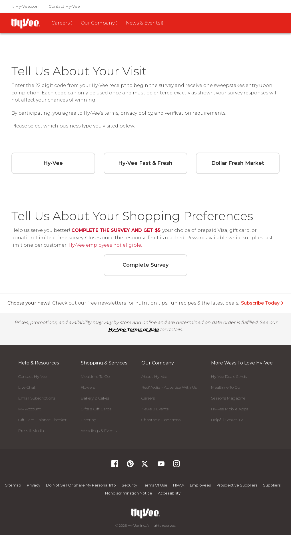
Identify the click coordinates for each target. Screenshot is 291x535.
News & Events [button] (144, 23)
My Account (29, 409)
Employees (200, 485)
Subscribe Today (262, 303)
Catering (89, 419)
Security (129, 485)
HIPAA (178, 485)
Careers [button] (62, 23)
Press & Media (31, 430)
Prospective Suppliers (236, 485)
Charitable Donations (160, 419)
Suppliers (271, 485)
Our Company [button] (99, 23)
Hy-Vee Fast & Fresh (145, 163)
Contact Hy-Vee (64, 6)
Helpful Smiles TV (227, 419)
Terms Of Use (155, 485)
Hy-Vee (53, 163)
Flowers (88, 387)
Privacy (33, 485)
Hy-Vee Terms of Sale (133, 329)
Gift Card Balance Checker (42, 419)
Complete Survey (145, 265)
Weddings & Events (99, 430)
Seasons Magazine (228, 398)
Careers (148, 398)
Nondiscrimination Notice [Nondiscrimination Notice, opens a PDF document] (128, 493)
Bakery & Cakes (95, 398)
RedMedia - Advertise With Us (169, 387)
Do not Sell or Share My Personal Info (81, 485)
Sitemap (13, 485)
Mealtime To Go (95, 376)
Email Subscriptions (36, 398)
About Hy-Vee (154, 376)
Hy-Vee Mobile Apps (229, 409)
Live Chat (26, 387)
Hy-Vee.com (26, 6)
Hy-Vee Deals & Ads (229, 376)
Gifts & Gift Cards (96, 409)
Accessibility (169, 493)
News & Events (154, 409)
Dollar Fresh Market (237, 163)
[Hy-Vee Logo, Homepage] (145, 513)
